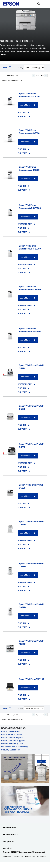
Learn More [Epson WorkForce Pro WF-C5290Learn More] (25, 377)
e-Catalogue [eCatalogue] (41, 856)
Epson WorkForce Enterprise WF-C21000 (30, 288)
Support (22, 117)
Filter (5, 68)
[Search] (39, 4)
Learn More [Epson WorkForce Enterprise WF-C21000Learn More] (25, 298)
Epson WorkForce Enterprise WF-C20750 (30, 247)
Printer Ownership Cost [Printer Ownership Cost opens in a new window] (12, 743)
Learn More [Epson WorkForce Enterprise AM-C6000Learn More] (25, 178)
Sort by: (20, 68)
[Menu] (45, 4)
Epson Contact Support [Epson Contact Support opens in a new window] (12, 737)
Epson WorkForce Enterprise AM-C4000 (29, 95)
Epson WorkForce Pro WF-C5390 (31, 407)
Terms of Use (18, 856)
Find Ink (22, 113)
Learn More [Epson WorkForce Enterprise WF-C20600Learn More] (25, 217)
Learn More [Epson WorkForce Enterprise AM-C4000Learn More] (25, 105)
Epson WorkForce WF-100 (31, 679)
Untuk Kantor (11, 834)
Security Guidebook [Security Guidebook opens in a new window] (10, 749)
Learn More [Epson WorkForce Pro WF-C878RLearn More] (25, 575)
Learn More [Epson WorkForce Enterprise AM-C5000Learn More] (25, 142)
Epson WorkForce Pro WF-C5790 (31, 445)
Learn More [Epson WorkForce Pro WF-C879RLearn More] (25, 616)
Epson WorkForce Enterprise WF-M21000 (30, 330)
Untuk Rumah (11, 827)
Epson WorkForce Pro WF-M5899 (31, 642)
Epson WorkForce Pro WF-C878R (31, 565)
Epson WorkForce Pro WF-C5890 (31, 486)
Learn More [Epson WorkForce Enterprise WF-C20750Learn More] (25, 257)
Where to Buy (25, 224)
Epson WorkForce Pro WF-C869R (31, 523)
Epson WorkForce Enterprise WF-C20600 (30, 206)
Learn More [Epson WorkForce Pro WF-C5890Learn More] (25, 496)
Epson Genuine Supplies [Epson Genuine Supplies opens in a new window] (13, 740)
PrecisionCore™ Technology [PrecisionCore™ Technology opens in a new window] (14, 746)
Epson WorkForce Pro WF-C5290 (31, 367)
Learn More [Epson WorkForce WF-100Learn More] (25, 687)
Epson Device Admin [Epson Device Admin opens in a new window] (11, 731)
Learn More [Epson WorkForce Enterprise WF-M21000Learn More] (25, 340)
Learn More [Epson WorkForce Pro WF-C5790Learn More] (25, 456)
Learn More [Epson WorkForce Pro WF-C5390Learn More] (25, 417)
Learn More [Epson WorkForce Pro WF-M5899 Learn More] (25, 652)
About (7, 848)
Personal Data (30, 856)
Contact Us (7, 856)
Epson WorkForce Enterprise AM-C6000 (29, 168)
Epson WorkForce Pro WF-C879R (31, 606)
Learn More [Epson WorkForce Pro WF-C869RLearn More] (25, 533)
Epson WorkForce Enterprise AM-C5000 (29, 132)
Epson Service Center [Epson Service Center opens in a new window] (11, 734)
